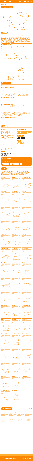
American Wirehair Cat (5, 333)
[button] (29, 169)
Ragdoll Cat (24, 191)
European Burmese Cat (5, 390)
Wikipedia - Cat (4, 155)
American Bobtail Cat (26, 305)
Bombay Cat (14, 234)
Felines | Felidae (23, 131)
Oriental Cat (24, 347)
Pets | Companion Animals (22, 133)
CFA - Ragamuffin (4, 154)
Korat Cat (13, 376)
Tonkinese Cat (3, 319)
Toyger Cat (3, 276)
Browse (21, 1)
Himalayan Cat (3, 234)
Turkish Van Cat (14, 362)
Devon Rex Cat (3, 362)
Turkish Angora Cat (25, 248)
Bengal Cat (14, 177)
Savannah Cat (3, 177)
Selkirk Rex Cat (4, 305)
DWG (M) (6, 178)
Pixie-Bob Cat (24, 376)
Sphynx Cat (3, 205)
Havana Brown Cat (25, 362)
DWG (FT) (3, 178)
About (28, 1)
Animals (2, 4)
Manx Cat (24, 234)
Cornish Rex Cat (4, 262)
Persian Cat (14, 205)
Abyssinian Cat (14, 248)
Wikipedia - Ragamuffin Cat (6, 153)
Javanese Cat (14, 347)
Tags (25, 1)
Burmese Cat (14, 262)
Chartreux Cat (3, 376)
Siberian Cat (24, 205)
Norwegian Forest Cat (26, 177)
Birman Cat (14, 319)
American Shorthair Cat (5, 248)
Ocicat (23, 262)
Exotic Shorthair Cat (15, 276)
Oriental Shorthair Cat (16, 333)
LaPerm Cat (3, 347)
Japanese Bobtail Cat (26, 276)
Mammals (29, 131)
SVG (9, 178)
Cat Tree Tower (14, 390)
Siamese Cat (3, 191)
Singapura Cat (24, 333)
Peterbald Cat (24, 319)
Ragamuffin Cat (14, 305)
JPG (2, 194)
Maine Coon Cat (14, 191)
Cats (5, 4)
